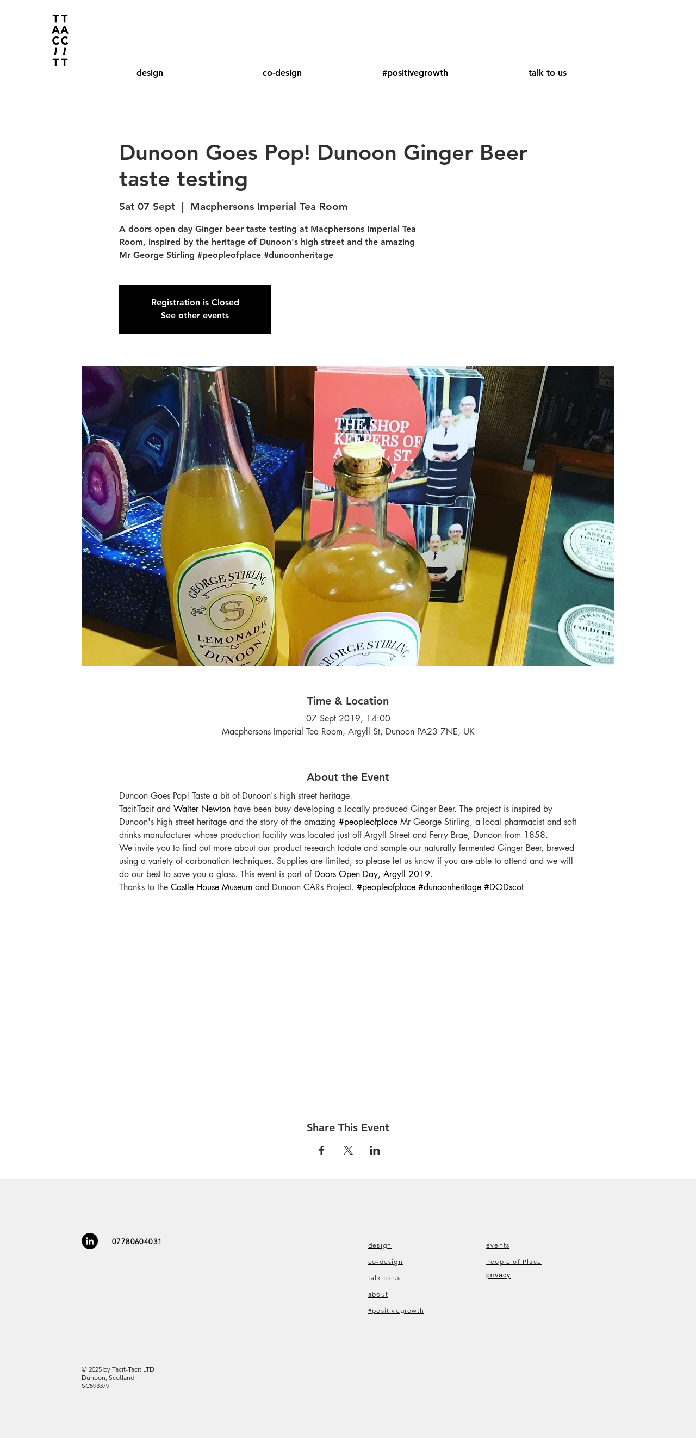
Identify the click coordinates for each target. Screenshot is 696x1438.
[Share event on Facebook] (321, 1150)
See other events (195, 315)
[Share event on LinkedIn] (375, 1150)
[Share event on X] (348, 1150)
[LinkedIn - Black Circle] (90, 1241)
